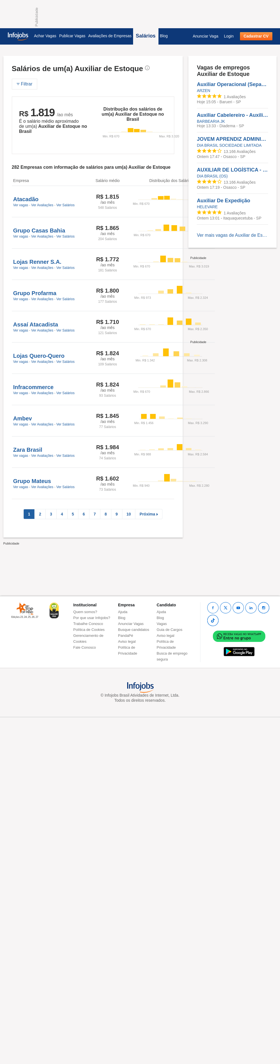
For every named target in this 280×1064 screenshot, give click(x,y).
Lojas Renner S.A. (37, 262)
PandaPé (125, 635)
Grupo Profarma (34, 293)
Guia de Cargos (169, 630)
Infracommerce (33, 387)
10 (129, 514)
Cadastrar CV (256, 36)
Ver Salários (65, 205)
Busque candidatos (133, 630)
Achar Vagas (45, 36)
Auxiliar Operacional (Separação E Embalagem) (232, 84)
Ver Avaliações (42, 205)
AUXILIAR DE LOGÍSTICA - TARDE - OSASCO (232, 170)
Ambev (22, 418)
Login (228, 36)
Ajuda (122, 612)
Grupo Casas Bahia (39, 230)
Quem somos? (85, 612)
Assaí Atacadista (35, 324)
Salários (146, 36)
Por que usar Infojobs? (91, 618)
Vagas (162, 624)
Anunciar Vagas (131, 624)
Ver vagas (20, 205)
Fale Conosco (84, 647)
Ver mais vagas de (232, 235)
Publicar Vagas (72, 36)
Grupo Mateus (32, 481)
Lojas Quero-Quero (39, 356)
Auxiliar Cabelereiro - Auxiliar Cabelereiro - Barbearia (232, 115)
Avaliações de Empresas (110, 36)
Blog (164, 36)
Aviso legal (127, 641)
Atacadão (26, 199)
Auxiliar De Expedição (223, 200)
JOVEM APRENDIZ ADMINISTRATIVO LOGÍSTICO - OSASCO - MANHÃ (232, 139)
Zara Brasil (27, 450)
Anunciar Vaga (205, 36)
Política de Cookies (89, 630)
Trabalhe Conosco (88, 624)
